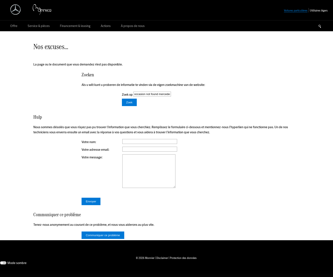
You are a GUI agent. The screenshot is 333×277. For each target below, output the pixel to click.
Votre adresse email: (95, 149)
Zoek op (127, 94)
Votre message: (92, 157)
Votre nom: (89, 142)
